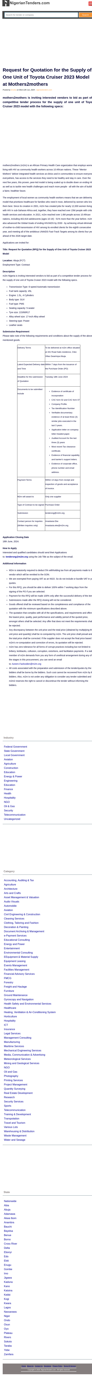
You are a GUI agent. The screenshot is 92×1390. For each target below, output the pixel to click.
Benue (7, 1235)
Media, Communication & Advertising (24, 1054)
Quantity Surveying (14, 1088)
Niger (7, 1316)
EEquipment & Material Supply (21, 957)
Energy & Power (13, 776)
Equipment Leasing (15, 961)
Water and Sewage (14, 1140)
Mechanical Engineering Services (22, 1050)
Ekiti (6, 1260)
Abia (6, 1205)
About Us (30, 1366)
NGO (7, 802)
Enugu (7, 1265)
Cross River (10, 1243)
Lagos (7, 1307)
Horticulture (10, 1016)
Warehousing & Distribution (19, 1131)
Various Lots (11, 1127)
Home (24, 1366)
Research (9, 1097)
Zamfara (8, 1354)
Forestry (8, 982)
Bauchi (8, 1226)
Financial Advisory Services (19, 974)
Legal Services (12, 1033)
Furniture (9, 991)
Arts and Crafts (12, 893)
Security (8, 810)
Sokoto (8, 1341)
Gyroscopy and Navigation (19, 999)
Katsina (8, 1290)
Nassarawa (10, 1311)
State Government (14, 751)
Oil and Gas (10, 1071)
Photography (11, 1076)
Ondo (7, 1320)
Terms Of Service (70, 1366)
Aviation (8, 759)
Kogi (6, 1299)
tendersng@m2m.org (17, 556)
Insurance (9, 1029)
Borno (7, 1239)
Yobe (7, 1350)
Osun (7, 1324)
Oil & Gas (9, 806)
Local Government (14, 755)
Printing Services (13, 1080)
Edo (6, 1256)
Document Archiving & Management (24, 931)
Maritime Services (14, 1046)
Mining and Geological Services (21, 1063)
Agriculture (10, 763)
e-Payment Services (15, 935)
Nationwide (10, 1201)
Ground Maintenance (15, 995)
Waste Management (15, 1135)
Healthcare (10, 1008)
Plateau (8, 1333)
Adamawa (9, 1214)
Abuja (7, 1209)
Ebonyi (8, 1252)
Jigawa (8, 1277)
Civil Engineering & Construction (22, 914)
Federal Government (15, 746)
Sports (7, 1105)
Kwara (7, 1303)
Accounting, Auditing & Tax (19, 880)
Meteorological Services (17, 1059)
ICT (6, 1025)
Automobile (10, 906)
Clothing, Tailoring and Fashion (21, 923)
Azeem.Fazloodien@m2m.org (26, 664)
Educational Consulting (17, 940)
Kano (7, 1286)
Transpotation (11, 1118)
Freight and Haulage (15, 986)
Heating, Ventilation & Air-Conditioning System (30, 1012)
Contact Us (39, 1366)
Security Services (14, 1101)
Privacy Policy (57, 1366)
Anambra (9, 1222)
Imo (6, 1273)
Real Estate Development (18, 1093)
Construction (11, 768)
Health (7, 793)
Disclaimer (47, 1366)
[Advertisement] (48, 42)
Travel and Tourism (14, 1122)
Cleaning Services (14, 918)
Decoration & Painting (16, 927)
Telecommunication (15, 814)
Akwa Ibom (10, 1218)
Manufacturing (12, 1042)
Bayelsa (8, 1231)
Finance (8, 789)
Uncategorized (12, 819)
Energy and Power (14, 944)
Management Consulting (17, 1037)
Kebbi (7, 1294)
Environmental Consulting (18, 952)
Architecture (10, 888)
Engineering (10, 780)
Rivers (7, 1337)
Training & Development (17, 1114)
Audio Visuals (11, 901)
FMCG (7, 978)
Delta (7, 1248)
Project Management (15, 1084)
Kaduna (8, 1282)
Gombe (8, 1269)
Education (9, 772)
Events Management (15, 965)
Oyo (6, 1328)
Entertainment (12, 948)
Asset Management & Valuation (21, 897)
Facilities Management (16, 969)
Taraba (8, 1345)
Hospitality (10, 797)
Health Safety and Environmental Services (27, 1003)
